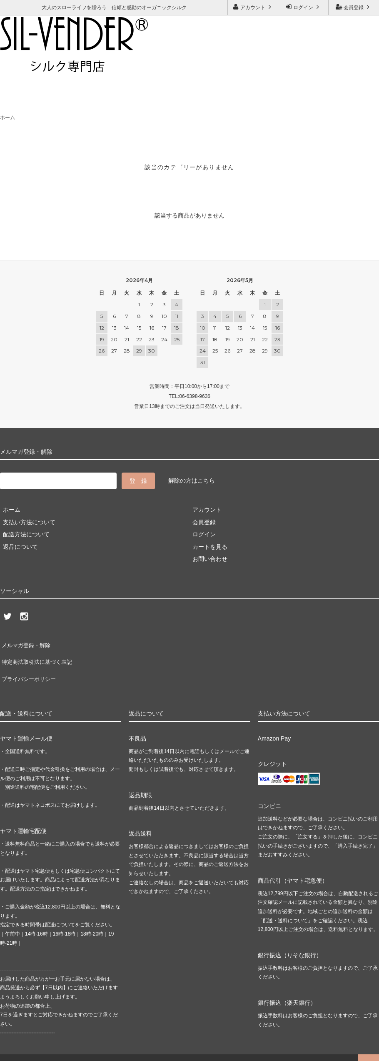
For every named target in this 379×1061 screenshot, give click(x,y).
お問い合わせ (66, 65)
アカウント (253, 6)
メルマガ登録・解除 (123, 65)
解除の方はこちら (191, 480)
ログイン (303, 6)
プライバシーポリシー (29, 667)
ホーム (7, 117)
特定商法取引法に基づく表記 (38, 655)
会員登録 (354, 6)
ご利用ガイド (18, 65)
